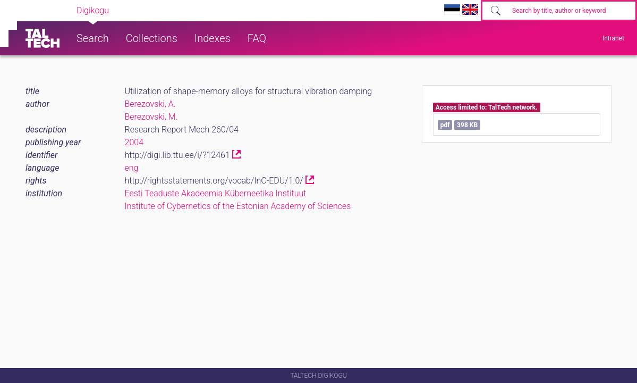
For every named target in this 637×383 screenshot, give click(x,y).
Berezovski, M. (151, 117)
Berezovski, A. (150, 104)
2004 (134, 142)
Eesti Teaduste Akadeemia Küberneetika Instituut (216, 193)
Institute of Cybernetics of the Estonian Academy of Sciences (238, 206)
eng (132, 168)
